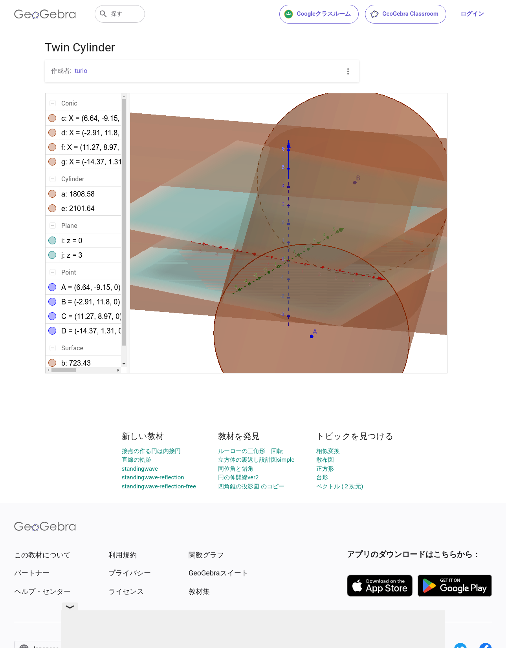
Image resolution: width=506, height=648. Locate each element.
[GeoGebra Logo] (45, 14)
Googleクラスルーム (317, 14)
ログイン (472, 13)
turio (81, 71)
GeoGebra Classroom (404, 14)
